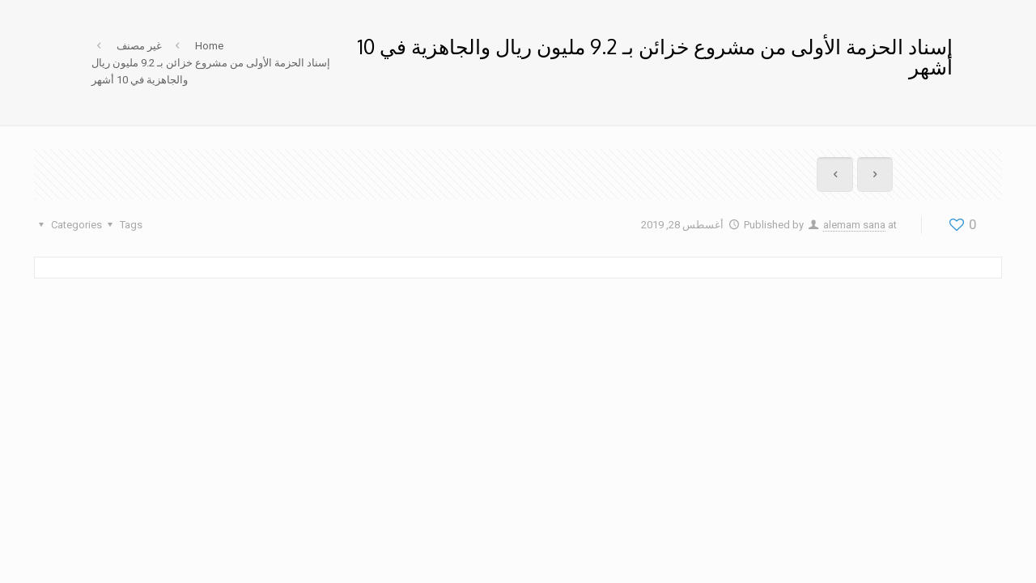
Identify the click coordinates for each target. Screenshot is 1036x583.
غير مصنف (139, 46)
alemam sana (854, 225)
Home (209, 46)
